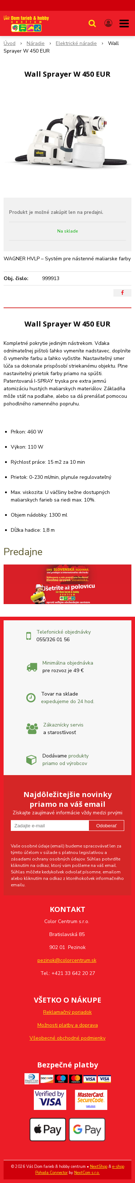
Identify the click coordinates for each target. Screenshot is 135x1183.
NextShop (98, 1166)
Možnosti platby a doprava (67, 1025)
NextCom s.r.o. (87, 1172)
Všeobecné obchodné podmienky (67, 1038)
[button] (92, 23)
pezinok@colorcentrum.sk (66, 960)
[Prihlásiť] (108, 23)
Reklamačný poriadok (67, 1012)
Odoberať (106, 825)
